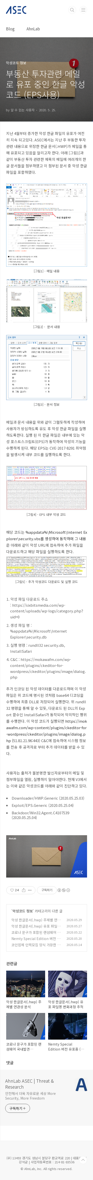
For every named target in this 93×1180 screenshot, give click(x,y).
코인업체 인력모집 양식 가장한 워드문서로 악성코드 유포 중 (36, 947)
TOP (83, 1160)
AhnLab (33, 29)
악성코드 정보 (22, 910)
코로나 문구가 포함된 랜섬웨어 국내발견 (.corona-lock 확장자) (36, 935)
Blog (10, 29)
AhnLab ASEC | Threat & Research (29, 1084)
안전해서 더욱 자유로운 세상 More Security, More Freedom (30, 1096)
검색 (72, 10)
